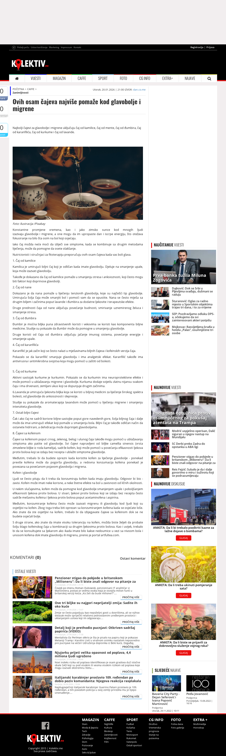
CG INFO (144, 78)
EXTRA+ (167, 78)
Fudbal (130, 724)
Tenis (129, 731)
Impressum (66, 47)
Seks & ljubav (89, 752)
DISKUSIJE (169, 483)
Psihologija (87, 738)
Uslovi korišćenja (39, 47)
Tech (84, 731)
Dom (84, 741)
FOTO (123, 78)
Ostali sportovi (134, 745)
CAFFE (82, 78)
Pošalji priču (23, 47)
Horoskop (198, 727)
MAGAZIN (59, 78)
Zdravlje (86, 734)
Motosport (132, 734)
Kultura (108, 727)
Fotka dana (177, 724)
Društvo (153, 724)
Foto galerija (177, 727)
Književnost (110, 738)
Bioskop (108, 731)
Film (106, 741)
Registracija (196, 47)
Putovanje (87, 745)
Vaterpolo (131, 741)
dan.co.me (139, 89)
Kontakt (77, 47)
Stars (84, 724)
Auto (84, 748)
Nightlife (108, 724)
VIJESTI (36, 78)
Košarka (130, 727)
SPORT (103, 78)
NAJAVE (190, 78)
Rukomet (131, 738)
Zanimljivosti (20, 92)
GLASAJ (183, 538)
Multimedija (199, 724)
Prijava (210, 47)
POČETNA (18, 89)
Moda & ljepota (90, 727)
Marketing (54, 47)
